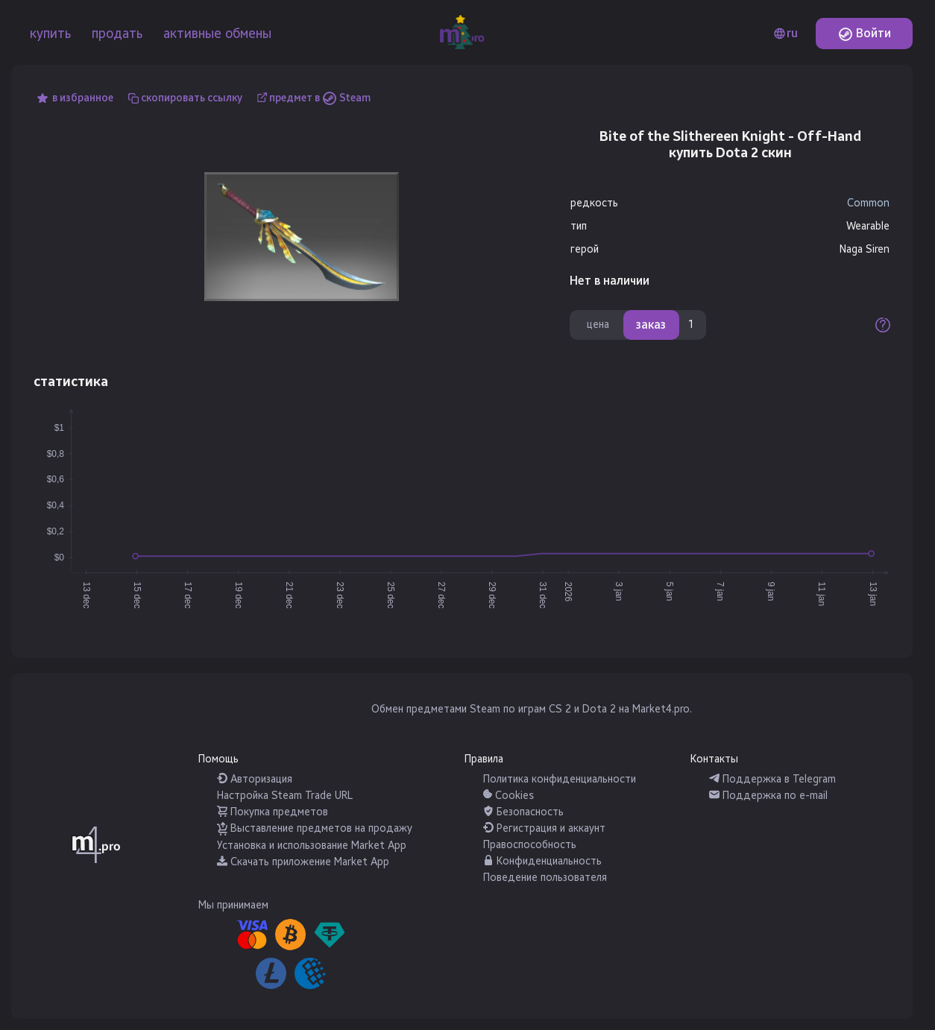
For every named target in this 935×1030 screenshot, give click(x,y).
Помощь (218, 759)
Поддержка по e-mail (768, 795)
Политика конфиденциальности (559, 779)
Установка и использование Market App (311, 845)
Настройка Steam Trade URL (285, 795)
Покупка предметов (272, 812)
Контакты (714, 759)
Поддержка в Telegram (772, 779)
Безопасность (523, 812)
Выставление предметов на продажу (314, 828)
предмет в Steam (320, 98)
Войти (864, 33)
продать (117, 33)
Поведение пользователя (545, 877)
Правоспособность (529, 844)
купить (50, 33)
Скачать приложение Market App (303, 862)
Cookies (508, 795)
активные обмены (217, 33)
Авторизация (254, 779)
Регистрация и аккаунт (544, 828)
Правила (484, 759)
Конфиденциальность (542, 861)
